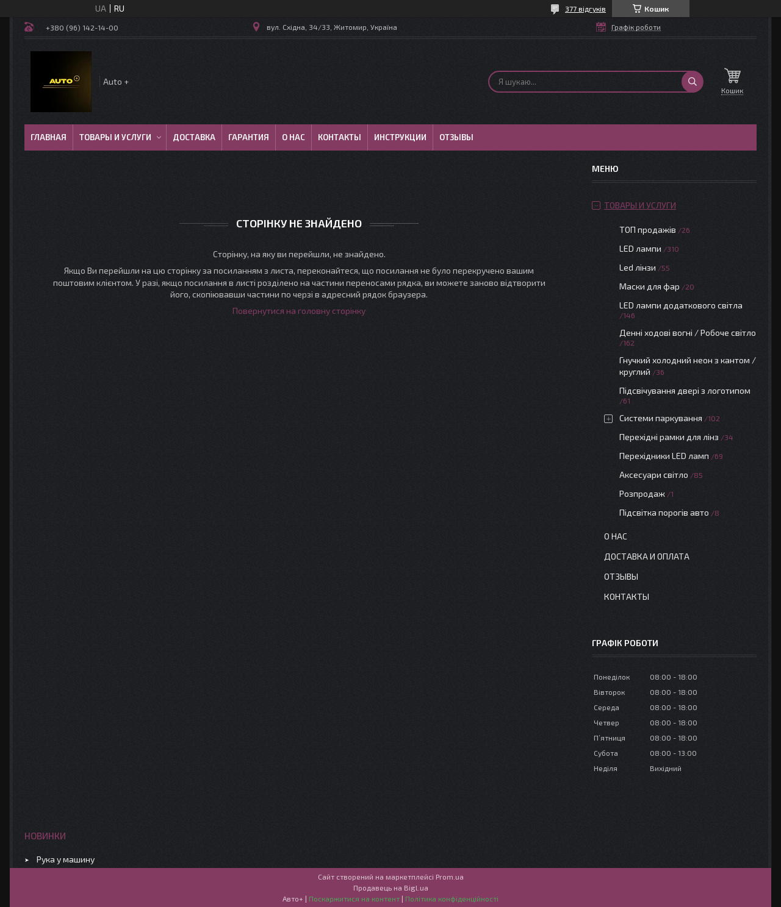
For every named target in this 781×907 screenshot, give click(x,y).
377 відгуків (585, 8)
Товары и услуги (115, 137)
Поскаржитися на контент (354, 898)
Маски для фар (649, 286)
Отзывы (456, 137)
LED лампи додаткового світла (681, 305)
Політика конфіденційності (451, 898)
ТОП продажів (647, 229)
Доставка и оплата (646, 556)
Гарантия (248, 137)
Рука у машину (66, 859)
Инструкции (400, 137)
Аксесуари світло (653, 474)
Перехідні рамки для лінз (669, 437)
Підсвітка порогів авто (664, 512)
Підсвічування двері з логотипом (684, 390)
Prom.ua (450, 876)
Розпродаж (642, 493)
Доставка (194, 137)
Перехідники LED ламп (664, 455)
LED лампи (640, 248)
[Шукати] (693, 82)
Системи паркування (660, 418)
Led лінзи (637, 267)
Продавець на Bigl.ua (390, 887)
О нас (293, 137)
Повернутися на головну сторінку (298, 310)
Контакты (339, 137)
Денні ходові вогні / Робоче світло (687, 332)
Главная (49, 137)
